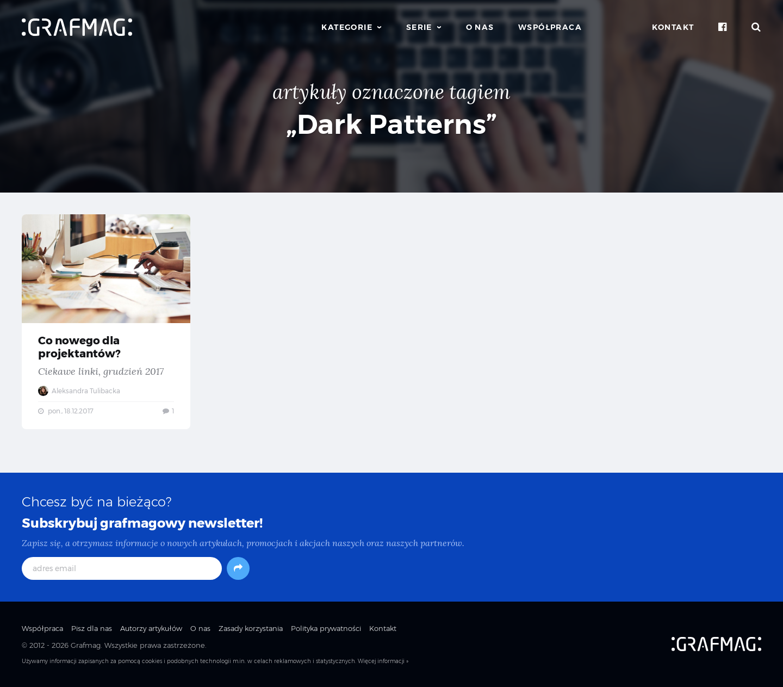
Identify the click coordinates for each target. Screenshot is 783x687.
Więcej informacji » (383, 661)
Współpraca (550, 27)
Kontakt (673, 27)
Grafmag (86, 645)
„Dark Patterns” (391, 124)
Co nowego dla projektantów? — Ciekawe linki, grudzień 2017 (106, 322)
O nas (480, 27)
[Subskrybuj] (238, 568)
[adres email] (122, 568)
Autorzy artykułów (151, 628)
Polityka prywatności (326, 628)
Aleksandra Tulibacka (79, 391)
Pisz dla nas (91, 628)
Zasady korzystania (251, 628)
